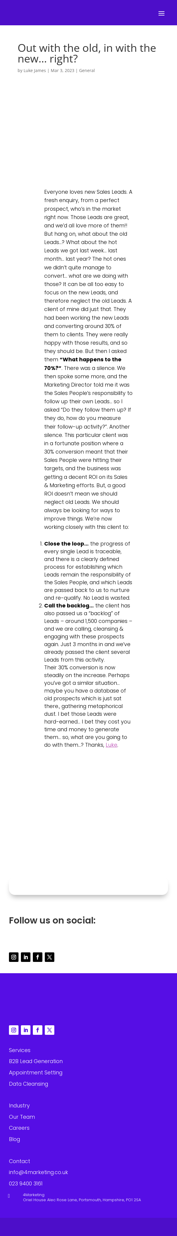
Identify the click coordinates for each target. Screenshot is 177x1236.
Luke (111, 745)
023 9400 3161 (76, 861)
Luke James (35, 70)
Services (19, 1050)
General (87, 70)
